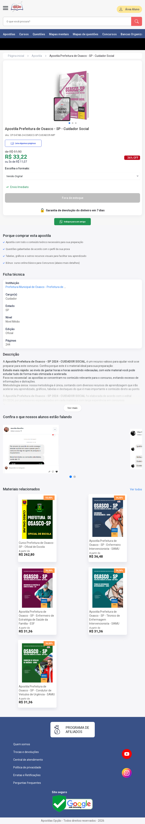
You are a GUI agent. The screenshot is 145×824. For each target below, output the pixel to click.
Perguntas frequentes (27, 782)
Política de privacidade (27, 767)
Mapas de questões (85, 34)
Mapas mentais (59, 34)
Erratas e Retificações (27, 775)
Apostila (37, 55)
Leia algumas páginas (23, 143)
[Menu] (5, 10)
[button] (69, 123)
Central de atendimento (28, 759)
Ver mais (72, 408)
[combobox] (62, 21)
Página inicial (16, 55)
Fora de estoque (72, 197)
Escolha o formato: (17, 168)
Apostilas (9, 34)
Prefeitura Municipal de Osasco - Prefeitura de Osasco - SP (42, 287)
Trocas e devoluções (26, 752)
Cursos (24, 34)
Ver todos (136, 489)
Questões (39, 34)
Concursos (109, 34)
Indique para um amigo (72, 221)
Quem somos (21, 744)
